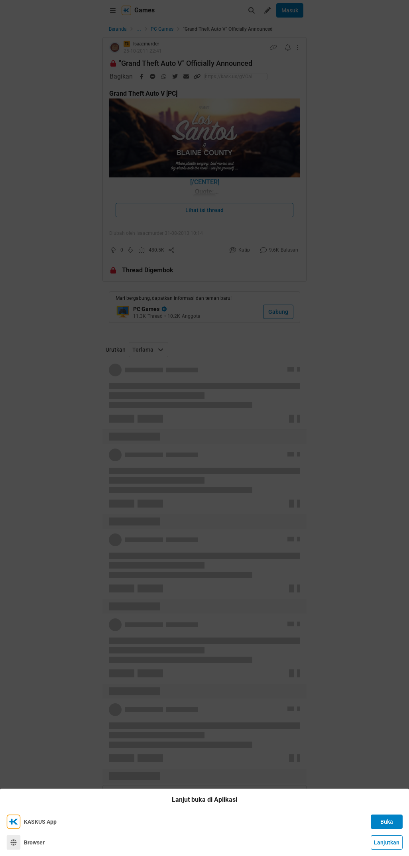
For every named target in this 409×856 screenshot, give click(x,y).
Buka (386, 822)
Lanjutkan (386, 842)
